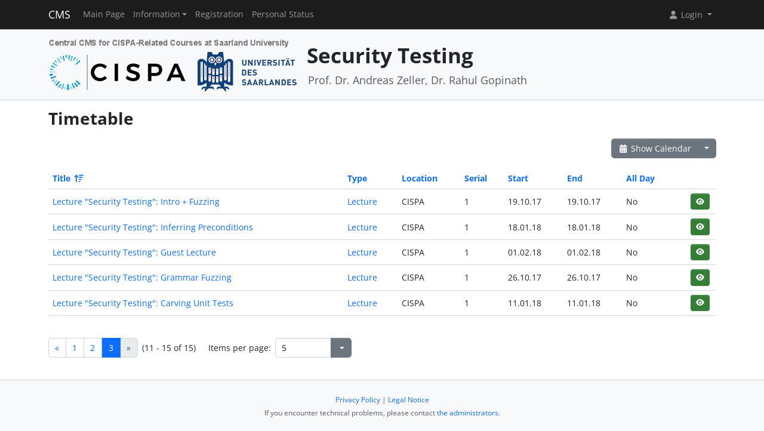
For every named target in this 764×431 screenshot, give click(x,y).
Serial (475, 178)
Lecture (362, 201)
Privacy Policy (357, 400)
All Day (640, 178)
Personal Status (283, 14)
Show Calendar (655, 148)
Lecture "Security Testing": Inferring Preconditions (153, 227)
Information (156, 14)
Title (67, 178)
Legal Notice (408, 400)
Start (518, 178)
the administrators (467, 413)
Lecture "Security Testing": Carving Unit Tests (143, 303)
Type (357, 178)
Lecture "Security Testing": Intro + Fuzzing (136, 201)
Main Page (104, 14)
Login (686, 14)
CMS (59, 14)
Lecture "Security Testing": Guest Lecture (134, 252)
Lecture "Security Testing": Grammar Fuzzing (142, 277)
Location (420, 178)
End (575, 178)
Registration (219, 14)
